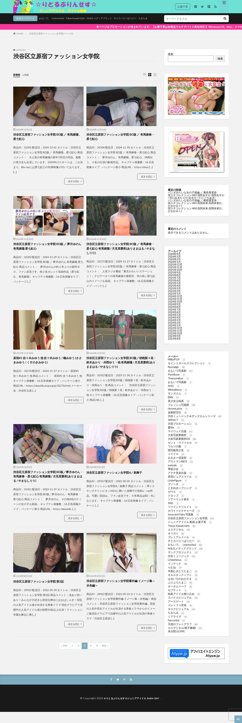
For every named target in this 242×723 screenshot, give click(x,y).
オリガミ (176, 538)
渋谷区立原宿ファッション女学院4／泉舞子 (119, 482)
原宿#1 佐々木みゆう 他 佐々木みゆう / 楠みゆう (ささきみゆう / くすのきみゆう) (47, 369)
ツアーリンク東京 (181, 504)
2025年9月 (174, 277)
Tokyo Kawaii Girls (54, 24)
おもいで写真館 (180, 375)
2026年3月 (174, 261)
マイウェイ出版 (180, 436)
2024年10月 (175, 306)
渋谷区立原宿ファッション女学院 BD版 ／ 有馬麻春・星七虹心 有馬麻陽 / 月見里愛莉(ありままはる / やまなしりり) (120, 255)
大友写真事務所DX (182, 443)
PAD (173, 507)
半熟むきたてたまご (183, 575)
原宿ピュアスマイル (183, 481)
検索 (170, 58)
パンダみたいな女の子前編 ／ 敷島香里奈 (192, 205)
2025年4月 (174, 290)
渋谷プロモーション (183, 428)
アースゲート (179, 606)
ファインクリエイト (183, 511)
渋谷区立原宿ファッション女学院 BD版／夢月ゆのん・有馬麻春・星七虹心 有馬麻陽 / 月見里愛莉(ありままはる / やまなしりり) (48, 487)
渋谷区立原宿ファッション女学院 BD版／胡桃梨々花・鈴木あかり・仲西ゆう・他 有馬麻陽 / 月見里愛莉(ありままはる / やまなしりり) (121, 372)
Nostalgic (176, 371)
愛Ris (174, 432)
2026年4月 (174, 258)
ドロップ (176, 500)
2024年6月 (174, 316)
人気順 (27, 79)
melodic (175, 470)
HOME (19, 38)
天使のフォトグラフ (183, 628)
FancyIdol (176, 625)
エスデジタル (179, 534)
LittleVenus (178, 564)
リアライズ (177, 621)
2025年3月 (174, 293)
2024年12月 (175, 301)
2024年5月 (174, 319)
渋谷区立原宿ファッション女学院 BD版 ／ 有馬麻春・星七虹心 (120, 142)
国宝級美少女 (179, 454)
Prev (65, 659)
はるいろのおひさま (183, 583)
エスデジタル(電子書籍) (185, 632)
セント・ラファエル (183, 447)
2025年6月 (174, 285)
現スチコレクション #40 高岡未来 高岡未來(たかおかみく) (195, 214)
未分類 (172, 636)
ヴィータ (176, 488)
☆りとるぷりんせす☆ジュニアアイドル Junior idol (132, 709)
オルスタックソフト (183, 579)
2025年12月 (175, 269)
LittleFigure (178, 485)
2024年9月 (174, 308)
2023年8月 (174, 343)
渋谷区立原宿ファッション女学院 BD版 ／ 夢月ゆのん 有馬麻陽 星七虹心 (47, 253)
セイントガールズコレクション (189, 367)
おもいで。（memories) (27, 24)
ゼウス (175, 496)
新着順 (17, 79)
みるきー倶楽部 (180, 462)
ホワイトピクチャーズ (184, 515)
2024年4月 (174, 322)
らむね (175, 572)
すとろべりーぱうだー (111, 24)
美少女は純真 (179, 405)
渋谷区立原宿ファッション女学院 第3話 (43, 593)
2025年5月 (174, 287)
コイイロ (176, 458)
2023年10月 (175, 338)
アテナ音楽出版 (180, 477)
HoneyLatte (178, 413)
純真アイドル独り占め (184, 598)
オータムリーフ (180, 591)
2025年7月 (174, 282)
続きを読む (74, 187)
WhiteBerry (178, 394)
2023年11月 (175, 335)
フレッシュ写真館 (181, 409)
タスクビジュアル (181, 613)
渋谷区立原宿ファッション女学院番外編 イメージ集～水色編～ (120, 596)
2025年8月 (174, 279)
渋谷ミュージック (181, 560)
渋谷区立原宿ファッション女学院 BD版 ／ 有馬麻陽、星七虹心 (47, 142)
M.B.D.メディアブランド (81, 24)
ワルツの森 (177, 451)
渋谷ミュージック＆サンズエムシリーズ (195, 420)
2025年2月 (174, 295)
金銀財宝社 (177, 417)
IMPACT (176, 424)
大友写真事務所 (180, 439)
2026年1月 (174, 266)
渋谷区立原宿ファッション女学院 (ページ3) (51, 38)
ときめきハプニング (183, 492)
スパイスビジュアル (183, 602)
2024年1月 (174, 330)
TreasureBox (178, 383)
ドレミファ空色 (180, 609)
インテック (177, 568)
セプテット (177, 594)
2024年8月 (174, 311)
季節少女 (176, 473)
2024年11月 (175, 303)
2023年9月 (174, 340)
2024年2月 (174, 327)
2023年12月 (175, 332)
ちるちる (131, 24)
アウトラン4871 (180, 466)
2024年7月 (174, 314)
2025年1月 (174, 298)
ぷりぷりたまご (180, 587)
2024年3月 (174, 324)
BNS (173, 401)
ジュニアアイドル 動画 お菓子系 (190, 526)
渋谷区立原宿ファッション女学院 (191, 522)
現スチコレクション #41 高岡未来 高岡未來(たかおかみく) (195, 209)
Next (104, 659)
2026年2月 (174, 263)
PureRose (177, 379)
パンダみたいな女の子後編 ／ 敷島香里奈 (192, 197)
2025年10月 (175, 274)
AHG (174, 390)
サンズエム (177, 398)
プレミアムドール (181, 541)
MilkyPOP (177, 364)
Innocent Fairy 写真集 (184, 519)
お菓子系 (182, 6)
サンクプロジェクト (183, 557)
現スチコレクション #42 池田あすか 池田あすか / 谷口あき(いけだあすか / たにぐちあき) (196, 201)
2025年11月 (175, 271)
